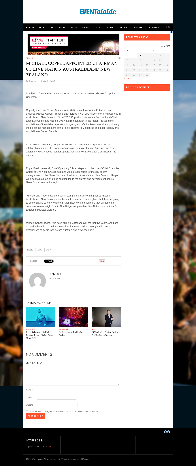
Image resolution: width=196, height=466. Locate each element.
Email (29, 397)
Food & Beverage (58, 27)
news (39, 250)
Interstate (139, 27)
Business (111, 27)
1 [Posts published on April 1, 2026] (140, 55)
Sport (98, 27)
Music (74, 27)
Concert (31, 329)
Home (31, 27)
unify (48, 250)
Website (29, 405)
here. (51, 446)
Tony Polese (32, 81)
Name (29, 390)
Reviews (124, 27)
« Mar (126, 78)
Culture (86, 27)
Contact (154, 27)
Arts (41, 27)
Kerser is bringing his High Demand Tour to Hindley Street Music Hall (39, 335)
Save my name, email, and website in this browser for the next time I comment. (64, 411)
